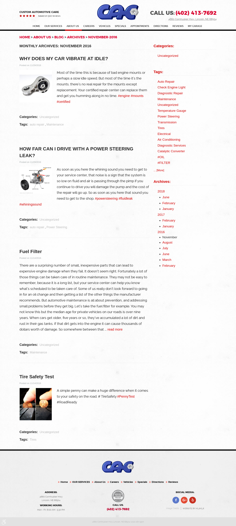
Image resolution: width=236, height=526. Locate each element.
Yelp (192, 499)
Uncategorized (49, 117)
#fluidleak (126, 198)
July (165, 248)
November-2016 (102, 37)
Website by (193, 508)
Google (184, 499)
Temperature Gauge (172, 110)
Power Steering (56, 227)
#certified (63, 102)
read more (115, 329)
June (165, 197)
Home (36, 26)
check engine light (171, 87)
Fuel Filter (30, 251)
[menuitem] (37, 27)
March (166, 259)
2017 (161, 214)
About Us (73, 26)
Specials (120, 26)
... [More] (159, 170)
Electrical (164, 134)
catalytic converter (171, 151)
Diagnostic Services (172, 145)
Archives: (162, 181)
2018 (161, 191)
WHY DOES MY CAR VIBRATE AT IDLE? (63, 58)
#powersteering (107, 198)
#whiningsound (30, 204)
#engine (124, 96)
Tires (33, 439)
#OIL (161, 157)
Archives (76, 37)
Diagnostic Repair (170, 93)
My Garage (195, 26)
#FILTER (164, 163)
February (168, 203)
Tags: (158, 72)
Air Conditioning (169, 139)
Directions (161, 26)
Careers (89, 26)
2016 (161, 232)
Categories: (164, 46)
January (168, 209)
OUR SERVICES (53, 26)
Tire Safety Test (36, 376)
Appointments (139, 26)
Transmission (167, 122)
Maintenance (55, 124)
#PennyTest (126, 396)
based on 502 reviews (49, 16)
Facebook (175, 499)
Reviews (178, 26)
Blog (59, 37)
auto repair (37, 124)
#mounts (137, 96)
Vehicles (104, 26)
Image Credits (172, 508)
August (167, 242)
